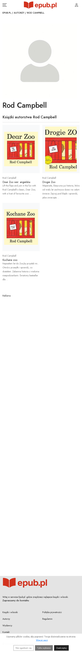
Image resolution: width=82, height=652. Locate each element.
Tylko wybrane (44, 648)
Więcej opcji (42, 640)
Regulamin (47, 619)
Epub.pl (6, 12)
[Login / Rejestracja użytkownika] (77, 5)
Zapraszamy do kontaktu (15, 600)
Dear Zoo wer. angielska (16, 182)
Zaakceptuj (61, 648)
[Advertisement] (41, 429)
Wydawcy (7, 625)
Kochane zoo (9, 260)
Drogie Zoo (48, 182)
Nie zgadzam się (24, 648)
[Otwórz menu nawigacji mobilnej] (4, 4)
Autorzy (19, 12)
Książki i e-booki (10, 612)
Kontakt (5, 632)
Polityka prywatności (52, 612)
